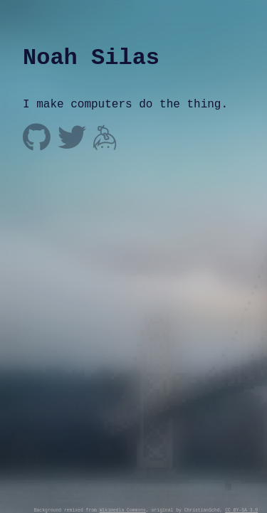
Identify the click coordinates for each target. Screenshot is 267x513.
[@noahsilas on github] (37, 139)
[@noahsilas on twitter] (72, 139)
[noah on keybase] (105, 139)
